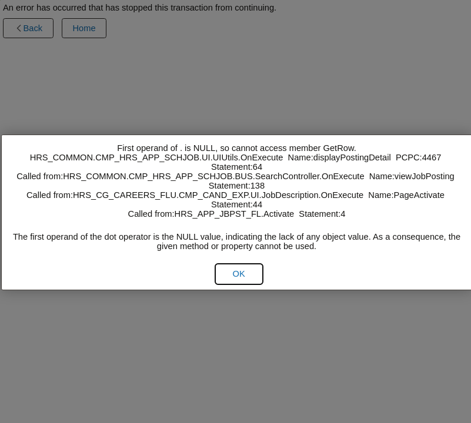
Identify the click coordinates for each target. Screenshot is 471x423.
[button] (239, 274)
